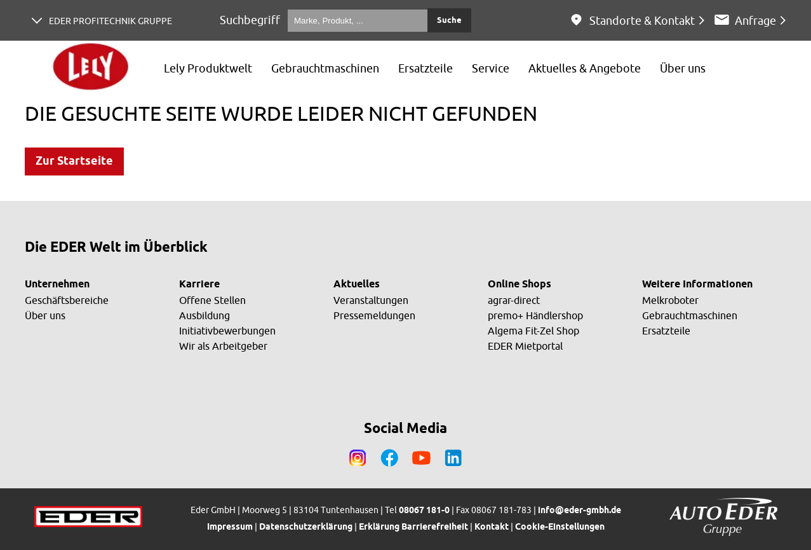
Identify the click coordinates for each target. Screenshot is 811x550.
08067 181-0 (424, 511)
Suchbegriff (250, 20)
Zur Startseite (74, 161)
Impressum (230, 527)
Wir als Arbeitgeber (223, 346)
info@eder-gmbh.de (579, 511)
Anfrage (755, 20)
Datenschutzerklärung (305, 527)
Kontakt (491, 527)
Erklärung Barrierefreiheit (413, 527)
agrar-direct (514, 300)
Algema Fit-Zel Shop (533, 330)
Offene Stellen (212, 300)
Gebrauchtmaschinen (689, 315)
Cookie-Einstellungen (560, 527)
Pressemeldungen (374, 315)
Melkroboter (670, 300)
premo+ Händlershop (535, 315)
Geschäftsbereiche (67, 300)
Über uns (45, 315)
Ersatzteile (666, 330)
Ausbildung (204, 315)
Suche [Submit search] (449, 20)
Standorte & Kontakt (642, 20)
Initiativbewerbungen (227, 330)
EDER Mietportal (525, 346)
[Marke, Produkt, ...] (357, 21)
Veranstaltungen (370, 300)
